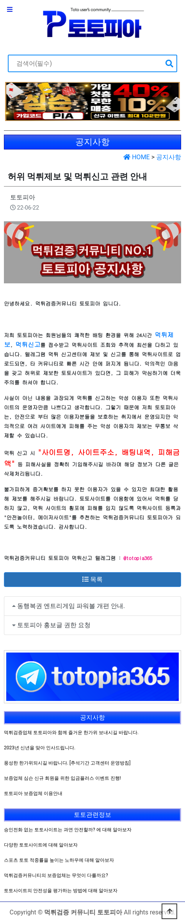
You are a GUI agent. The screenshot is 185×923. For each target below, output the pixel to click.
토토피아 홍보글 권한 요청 (54, 625)
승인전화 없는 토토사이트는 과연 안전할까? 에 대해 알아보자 (68, 829)
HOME (136, 157)
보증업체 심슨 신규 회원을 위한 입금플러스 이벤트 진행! (62, 778)
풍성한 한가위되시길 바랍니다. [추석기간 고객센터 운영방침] (67, 763)
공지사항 (168, 157)
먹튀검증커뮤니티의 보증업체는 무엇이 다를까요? (56, 875)
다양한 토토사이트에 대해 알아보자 (41, 845)
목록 (92, 579)
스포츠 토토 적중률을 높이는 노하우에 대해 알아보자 (59, 860)
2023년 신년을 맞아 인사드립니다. (39, 747)
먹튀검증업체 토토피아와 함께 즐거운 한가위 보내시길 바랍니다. (71, 732)
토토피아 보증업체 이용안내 (33, 793)
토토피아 (22, 197)
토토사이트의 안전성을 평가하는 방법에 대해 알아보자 (60, 890)
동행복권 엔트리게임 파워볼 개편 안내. (71, 606)
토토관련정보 (92, 814)
